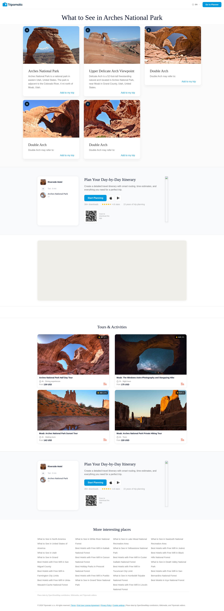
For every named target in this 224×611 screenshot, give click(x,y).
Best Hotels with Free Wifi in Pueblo (92, 575)
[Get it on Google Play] (118, 200)
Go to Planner (212, 4)
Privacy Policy (106, 605)
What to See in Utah (47, 553)
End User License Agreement (88, 605)
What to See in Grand (47, 557)
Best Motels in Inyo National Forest (167, 580)
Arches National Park (43, 71)
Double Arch (37, 145)
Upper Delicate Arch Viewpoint (111, 71)
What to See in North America (51, 539)
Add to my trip (67, 93)
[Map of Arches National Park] (112, 271)
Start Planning (95, 200)
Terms (73, 605)
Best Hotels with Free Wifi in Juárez (168, 548)
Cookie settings (119, 605)
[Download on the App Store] (111, 200)
